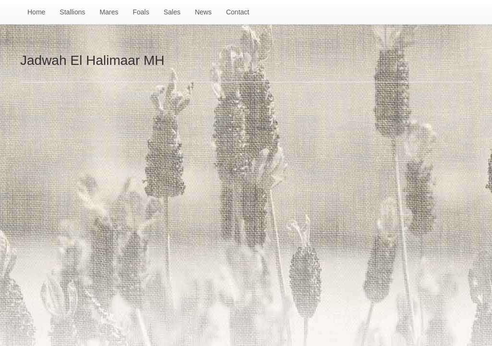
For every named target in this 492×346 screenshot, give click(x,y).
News (203, 12)
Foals (141, 12)
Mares (108, 12)
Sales (171, 12)
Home (36, 12)
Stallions (72, 12)
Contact (237, 12)
